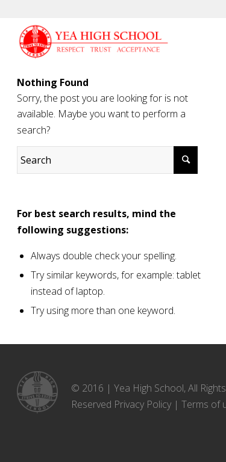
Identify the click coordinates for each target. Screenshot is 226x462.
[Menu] (180, 42)
